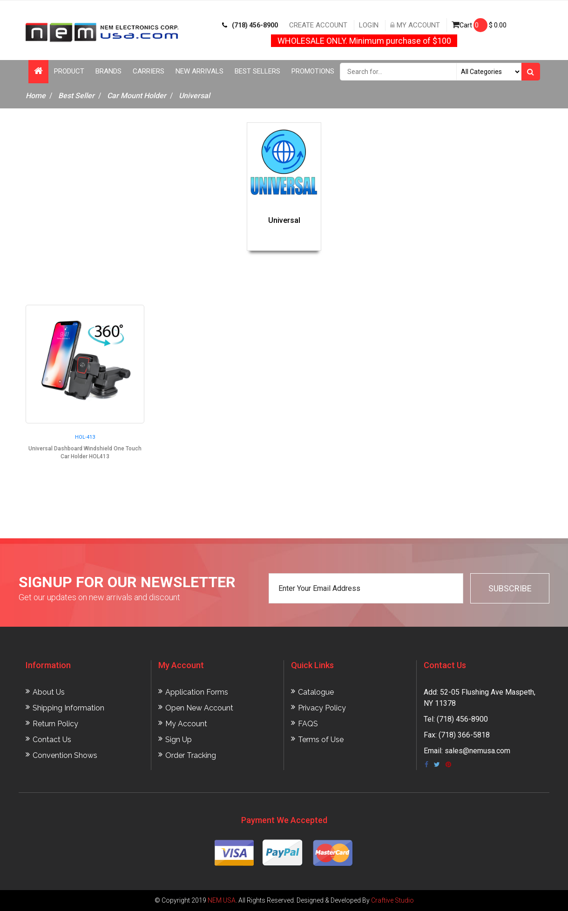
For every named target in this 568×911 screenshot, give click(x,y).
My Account (415, 25)
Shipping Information (68, 707)
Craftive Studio (392, 900)
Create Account (318, 25)
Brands (108, 71)
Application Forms (196, 692)
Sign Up (178, 739)
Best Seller (76, 95)
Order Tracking (190, 755)
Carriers (148, 71)
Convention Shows (65, 755)
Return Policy (55, 723)
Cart (479, 25)
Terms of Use (321, 739)
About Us (49, 692)
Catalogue (316, 692)
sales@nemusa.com (477, 750)
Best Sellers (257, 71)
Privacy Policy (322, 707)
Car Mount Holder (136, 95)
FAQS (308, 723)
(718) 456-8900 (250, 25)
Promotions (312, 71)
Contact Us (52, 739)
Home (36, 95)
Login (369, 25)
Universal (194, 95)
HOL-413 (85, 437)
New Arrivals (199, 71)
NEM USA (222, 900)
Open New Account (199, 707)
